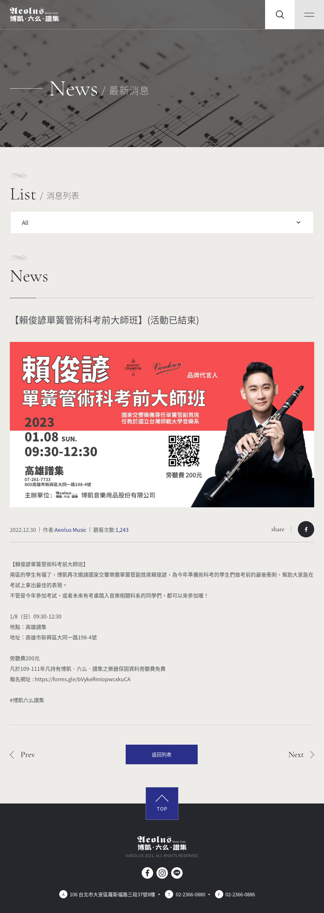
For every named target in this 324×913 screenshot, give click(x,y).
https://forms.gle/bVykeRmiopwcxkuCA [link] (83, 679)
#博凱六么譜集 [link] (27, 700)
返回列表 (161, 754)
